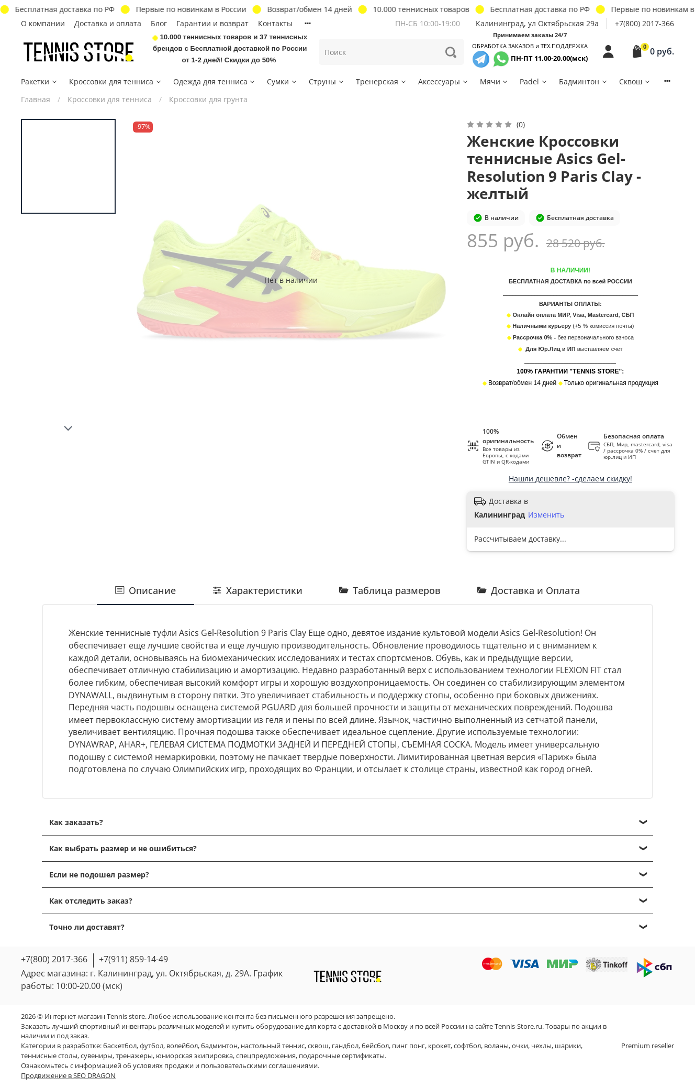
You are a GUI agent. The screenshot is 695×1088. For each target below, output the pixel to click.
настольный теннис (273, 1045)
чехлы (541, 1045)
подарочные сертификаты (342, 1055)
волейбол (182, 1045)
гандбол (345, 1045)
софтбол (467, 1045)
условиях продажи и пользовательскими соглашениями (225, 1065)
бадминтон (219, 1045)
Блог (159, 23)
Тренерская (381, 81)
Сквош (635, 81)
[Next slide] (69, 428)
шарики (568, 1045)
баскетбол (120, 1045)
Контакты (275, 23)
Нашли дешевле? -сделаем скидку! (570, 478)
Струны (327, 81)
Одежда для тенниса (214, 81)
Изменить (546, 515)
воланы (496, 1045)
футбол (151, 1045)
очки (520, 1045)
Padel (534, 81)
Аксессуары (443, 81)
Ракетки (39, 81)
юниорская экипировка (194, 1055)
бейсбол (375, 1045)
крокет (439, 1045)
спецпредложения (266, 1055)
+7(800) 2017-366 (644, 23)
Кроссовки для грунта (208, 99)
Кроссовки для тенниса (115, 81)
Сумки (282, 81)
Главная (35, 99)
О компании (43, 23)
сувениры (97, 1055)
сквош (318, 1045)
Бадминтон (583, 81)
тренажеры (134, 1055)
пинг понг (408, 1045)
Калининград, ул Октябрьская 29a (537, 23)
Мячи (494, 81)
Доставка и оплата (107, 23)
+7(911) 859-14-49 (133, 959)
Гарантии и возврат (212, 23)
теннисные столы (49, 1055)
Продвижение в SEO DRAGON (68, 1075)
